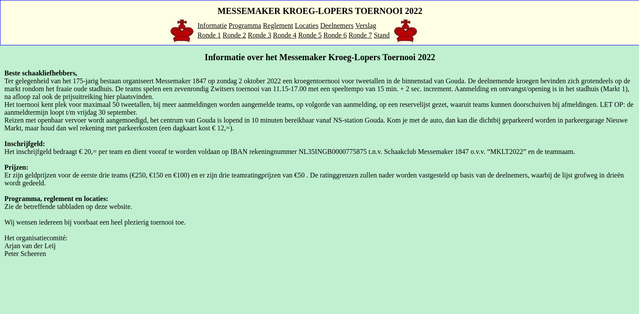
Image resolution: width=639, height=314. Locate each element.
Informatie (212, 25)
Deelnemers (336, 25)
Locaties (307, 25)
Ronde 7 (360, 35)
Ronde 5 (310, 35)
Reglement (278, 25)
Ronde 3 (260, 35)
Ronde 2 (234, 35)
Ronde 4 (284, 35)
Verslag (365, 25)
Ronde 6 (335, 35)
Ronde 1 (209, 35)
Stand (381, 35)
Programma (245, 25)
